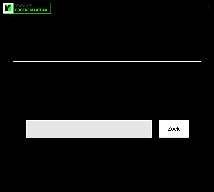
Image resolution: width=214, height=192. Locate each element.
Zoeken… (35, 113)
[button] (208, 7)
